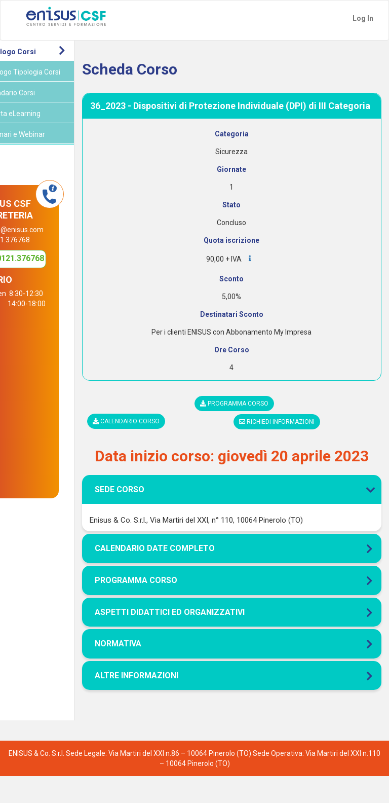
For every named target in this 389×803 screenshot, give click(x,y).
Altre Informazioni (174, 702)
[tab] (250, 472)
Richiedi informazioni (296, 431)
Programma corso (253, 413)
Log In (363, 18)
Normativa (155, 670)
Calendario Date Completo (192, 575)
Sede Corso (250, 516)
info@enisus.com (56, 240)
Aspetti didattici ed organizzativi (207, 638)
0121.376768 (52, 282)
